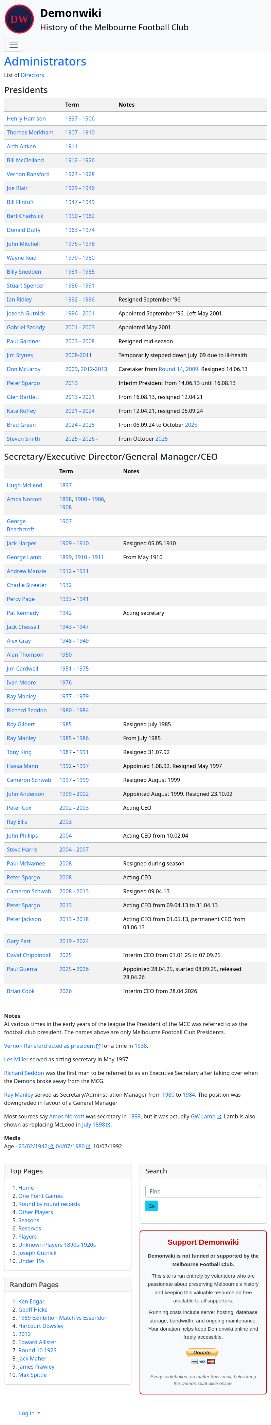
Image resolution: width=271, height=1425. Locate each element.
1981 (71, 271)
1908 (65, 507)
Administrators (45, 61)
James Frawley (36, 1366)
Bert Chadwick (25, 216)
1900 (81, 499)
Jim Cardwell (22, 668)
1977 (65, 696)
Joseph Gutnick (26, 313)
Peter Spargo (23, 383)
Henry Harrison (26, 118)
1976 (65, 682)
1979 (71, 257)
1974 (88, 230)
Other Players (35, 1212)
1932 (65, 585)
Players (27, 1236)
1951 (65, 668)
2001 (88, 313)
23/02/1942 (33, 1146)
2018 (82, 919)
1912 (71, 160)
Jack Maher (32, 1358)
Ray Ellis (17, 821)
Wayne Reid (22, 257)
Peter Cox (19, 807)
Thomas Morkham (30, 132)
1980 (88, 257)
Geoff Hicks (32, 1309)
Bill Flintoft (20, 202)
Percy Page (21, 599)
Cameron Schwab (29, 780)
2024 (88, 411)
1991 (88, 285)
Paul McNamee (26, 863)
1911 (71, 146)
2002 (82, 794)
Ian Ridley (19, 299)
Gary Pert (19, 941)
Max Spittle (32, 1374)
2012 (86, 369)
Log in (27, 1413)
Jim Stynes (20, 355)
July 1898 (93, 1124)
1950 (71, 216)
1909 (65, 543)
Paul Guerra (22, 969)
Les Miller (16, 1059)
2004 (65, 835)
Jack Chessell (23, 627)
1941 (82, 599)
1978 (88, 244)
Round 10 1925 (37, 1350)
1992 (71, 299)
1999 (82, 780)
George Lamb (24, 557)
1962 (88, 216)
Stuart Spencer (25, 285)
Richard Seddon (27, 710)
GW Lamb (203, 1116)
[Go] (151, 1206)
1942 (65, 613)
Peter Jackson (24, 919)
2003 (88, 327)
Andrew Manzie (26, 571)
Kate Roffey (21, 411)
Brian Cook (21, 991)
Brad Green (21, 424)
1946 (88, 188)
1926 (88, 160)
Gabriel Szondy (26, 327)
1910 (88, 132)
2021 (88, 397)
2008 (88, 341)
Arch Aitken (21, 146)
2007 (82, 849)
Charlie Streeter (27, 585)
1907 (71, 132)
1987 (65, 752)
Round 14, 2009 (178, 369)
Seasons (28, 1220)
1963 (71, 230)
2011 (85, 355)
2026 (88, 438)
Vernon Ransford (28, 174)
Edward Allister (37, 1342)
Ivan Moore (21, 682)
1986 (71, 285)
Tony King (19, 752)
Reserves (29, 1228)
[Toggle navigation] (13, 45)
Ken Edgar (31, 1301)
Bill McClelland (25, 160)
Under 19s (31, 1261)
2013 (101, 369)
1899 (65, 557)
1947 (71, 202)
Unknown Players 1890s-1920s (57, 1244)
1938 (140, 1045)
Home (26, 1187)
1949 (88, 202)
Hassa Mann (22, 766)
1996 (88, 299)
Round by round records (49, 1204)
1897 (71, 118)
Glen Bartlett (23, 397)
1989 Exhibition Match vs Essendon (63, 1317)
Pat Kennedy (23, 613)
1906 (88, 118)
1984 (82, 710)
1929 (71, 188)
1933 (65, 599)
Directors (32, 75)
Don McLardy (23, 369)
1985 (88, 271)
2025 (88, 424)
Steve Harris (22, 849)
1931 (82, 571)
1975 (71, 244)
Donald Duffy (23, 230)
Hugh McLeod (24, 485)
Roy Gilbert (21, 724)
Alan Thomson (25, 654)
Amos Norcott (24, 499)
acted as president (72, 1045)
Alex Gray (19, 640)
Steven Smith (23, 438)
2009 (71, 369)
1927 (71, 174)
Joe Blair (17, 188)
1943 (65, 627)
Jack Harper (21, 543)
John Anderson (25, 794)
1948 (65, 640)
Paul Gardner (23, 341)
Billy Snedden (24, 271)
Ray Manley (21, 696)
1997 (82, 766)
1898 (65, 499)
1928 (88, 174)
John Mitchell (23, 244)
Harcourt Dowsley (41, 1326)
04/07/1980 (70, 1146)
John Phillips (22, 835)
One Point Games (40, 1196)
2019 (65, 941)
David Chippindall (29, 955)
